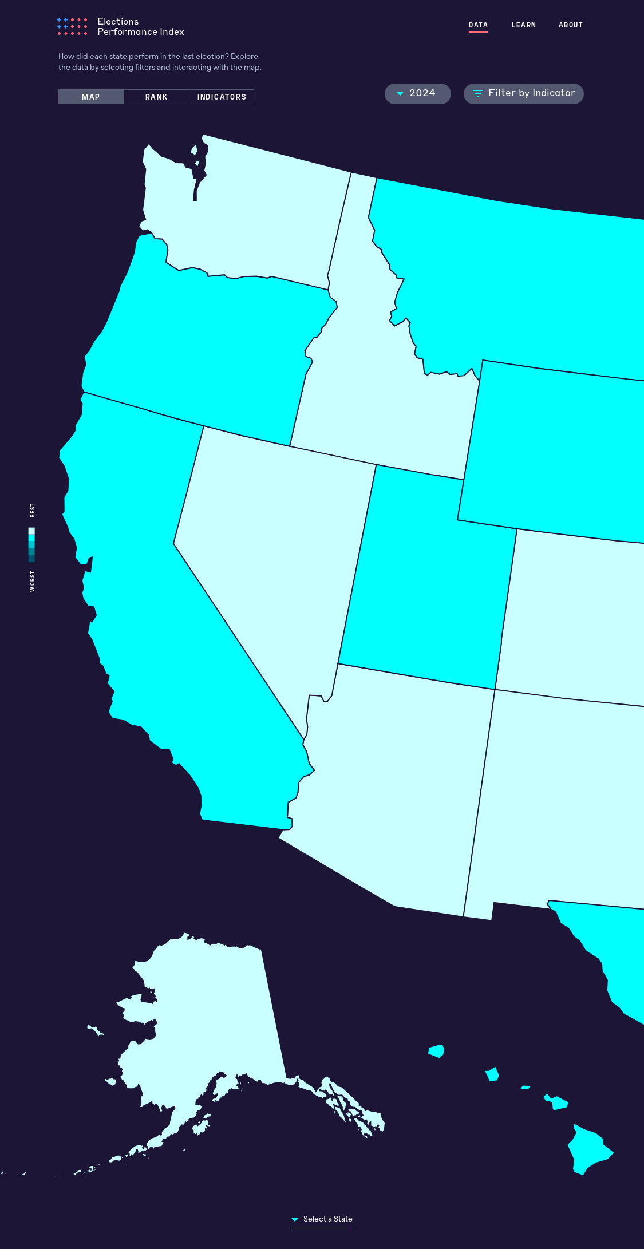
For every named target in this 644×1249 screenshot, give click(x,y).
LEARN (526, 25)
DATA (482, 25)
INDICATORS (222, 96)
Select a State (328, 1219)
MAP (91, 96)
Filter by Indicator (524, 92)
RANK (156, 96)
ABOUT (572, 25)
